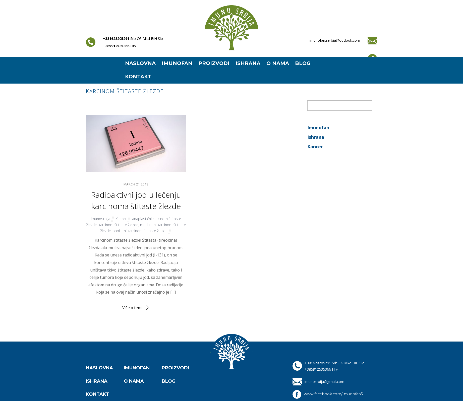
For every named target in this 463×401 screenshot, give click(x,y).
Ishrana (315, 137)
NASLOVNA (140, 63)
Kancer (121, 218)
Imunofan (318, 127)
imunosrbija (100, 218)
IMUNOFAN (177, 63)
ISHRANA (248, 63)
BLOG (303, 63)
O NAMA (277, 63)
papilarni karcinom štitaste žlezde (147, 230)
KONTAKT (138, 77)
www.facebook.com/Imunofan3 (333, 394)
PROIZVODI (213, 63)
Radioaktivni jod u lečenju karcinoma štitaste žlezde (136, 200)
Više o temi (132, 307)
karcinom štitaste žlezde (125, 224)
